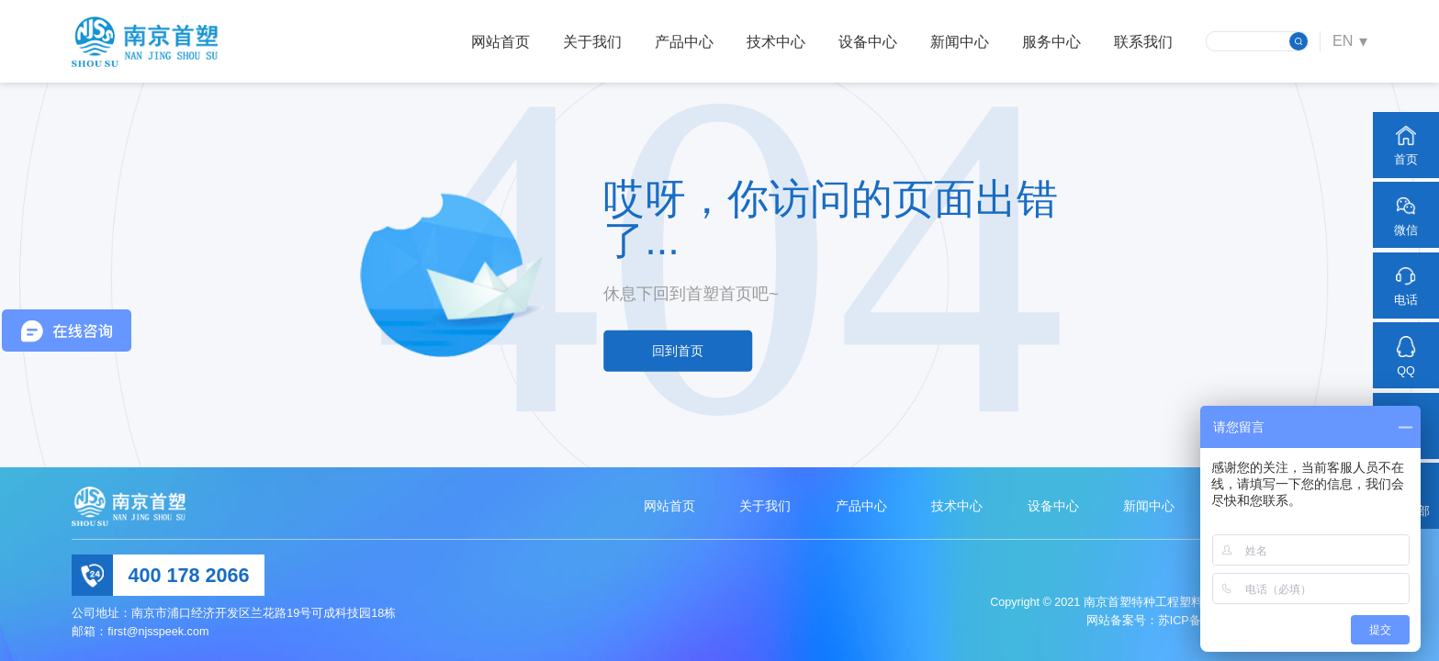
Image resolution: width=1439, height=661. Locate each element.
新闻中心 (959, 41)
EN (1343, 40)
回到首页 (677, 350)
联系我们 (1143, 41)
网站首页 (500, 41)
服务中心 (1051, 41)
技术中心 (776, 41)
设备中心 (867, 41)
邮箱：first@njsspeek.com (140, 631)
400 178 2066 (189, 575)
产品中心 (684, 41)
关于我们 (592, 41)
